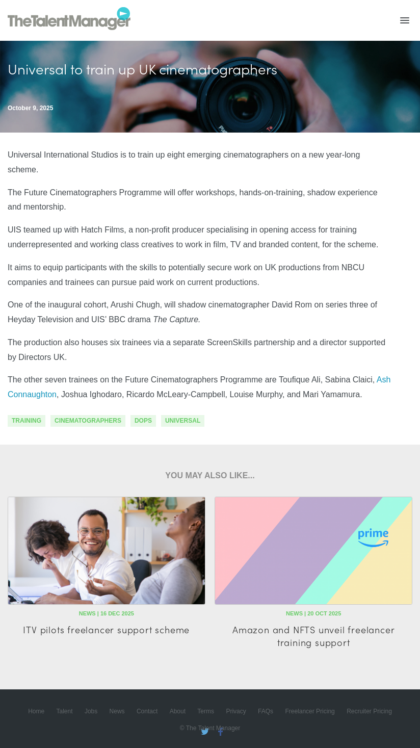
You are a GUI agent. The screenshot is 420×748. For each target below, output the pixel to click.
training (26, 420)
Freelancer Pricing (309, 711)
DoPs (143, 420)
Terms (205, 711)
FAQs (265, 711)
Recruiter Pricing (369, 711)
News (117, 711)
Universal (182, 420)
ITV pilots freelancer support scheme (106, 629)
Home (36, 711)
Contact (147, 711)
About (178, 711)
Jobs (91, 711)
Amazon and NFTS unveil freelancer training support (313, 636)
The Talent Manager (69, 20)
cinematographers (88, 420)
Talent (65, 711)
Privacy (236, 711)
